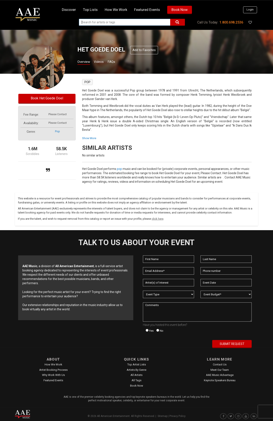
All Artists (136, 375)
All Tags (136, 380)
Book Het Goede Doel (47, 98)
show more (89, 138)
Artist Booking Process (53, 369)
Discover (69, 9)
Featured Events (147, 9)
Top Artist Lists (136, 364)
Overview (85, 62)
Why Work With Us (53, 375)
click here (157, 218)
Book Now (179, 9)
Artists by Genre (136, 369)
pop (57, 131)
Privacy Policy (177, 416)
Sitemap (162, 416)
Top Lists (90, 9)
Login (250, 9)
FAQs (119, 62)
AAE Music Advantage (220, 375)
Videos (104, 62)
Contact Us (220, 364)
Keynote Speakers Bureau (219, 380)
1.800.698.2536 (231, 22)
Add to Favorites (144, 50)
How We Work (53, 364)
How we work (116, 9)
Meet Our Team (220, 369)
